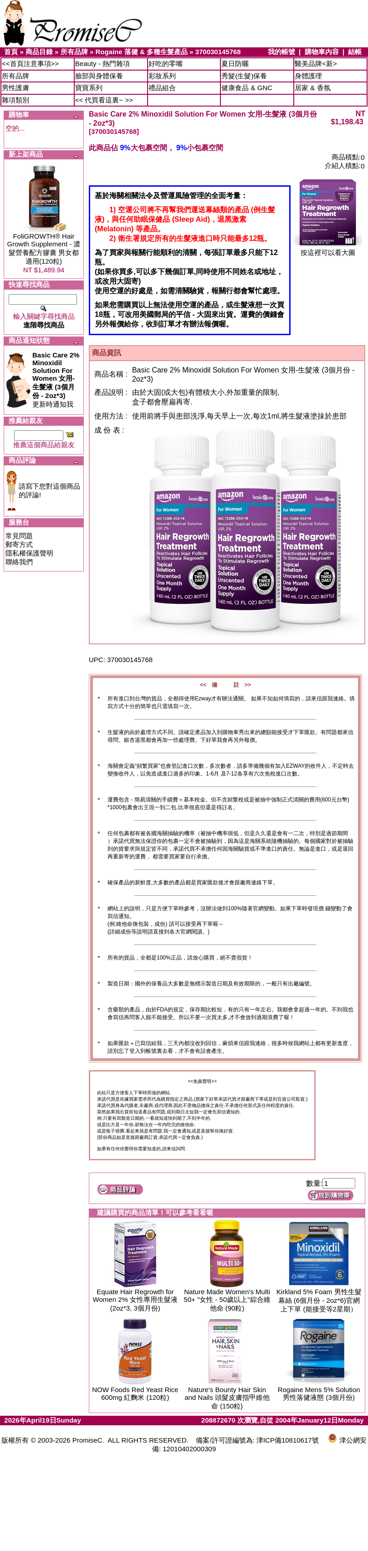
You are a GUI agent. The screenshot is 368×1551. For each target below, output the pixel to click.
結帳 (355, 52)
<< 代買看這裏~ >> (104, 100)
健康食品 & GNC (246, 88)
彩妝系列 (162, 76)
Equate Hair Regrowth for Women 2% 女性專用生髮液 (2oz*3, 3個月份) (135, 1300)
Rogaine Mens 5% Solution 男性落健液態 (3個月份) (319, 1393)
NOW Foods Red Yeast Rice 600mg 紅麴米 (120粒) (135, 1393)
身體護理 (308, 76)
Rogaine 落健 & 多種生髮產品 (141, 52)
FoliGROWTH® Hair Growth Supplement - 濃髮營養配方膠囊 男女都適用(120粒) (44, 248)
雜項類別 (15, 100)
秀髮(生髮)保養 (244, 76)
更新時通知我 (55, 379)
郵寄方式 (19, 544)
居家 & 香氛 (312, 88)
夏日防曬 (235, 63)
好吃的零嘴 (165, 63)
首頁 (11, 52)
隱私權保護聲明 (29, 553)
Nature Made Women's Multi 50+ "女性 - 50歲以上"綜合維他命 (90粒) (227, 1300)
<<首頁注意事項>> (30, 63)
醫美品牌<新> (316, 63)
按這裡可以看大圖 (328, 249)
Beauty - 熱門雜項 (102, 63)
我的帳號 (281, 52)
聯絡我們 (19, 562)
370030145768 (218, 52)
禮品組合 (162, 88)
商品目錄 (39, 52)
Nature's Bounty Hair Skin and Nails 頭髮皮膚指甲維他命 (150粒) (227, 1398)
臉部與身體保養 (99, 76)
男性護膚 (15, 88)
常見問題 (19, 536)
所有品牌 (74, 52)
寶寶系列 (88, 88)
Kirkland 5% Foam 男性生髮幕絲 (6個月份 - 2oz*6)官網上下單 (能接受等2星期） (319, 1300)
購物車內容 (322, 52)
